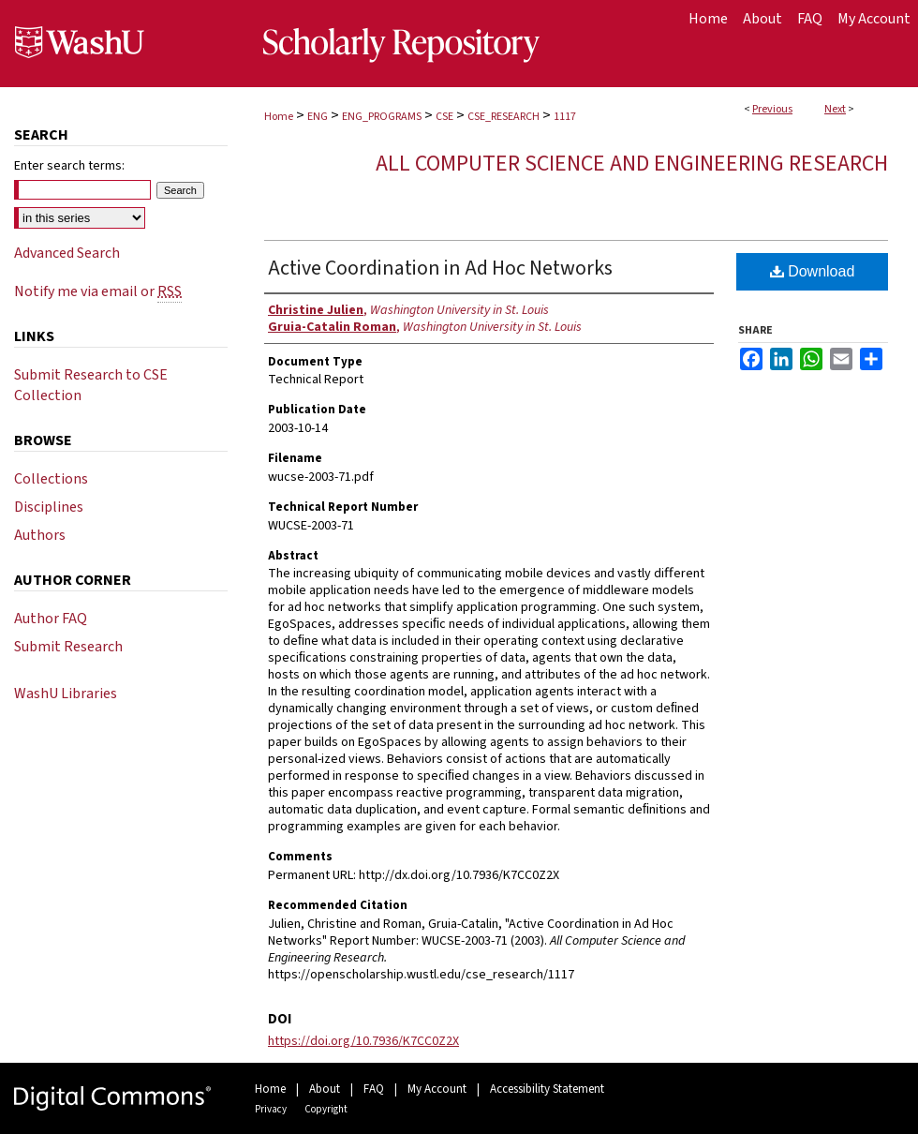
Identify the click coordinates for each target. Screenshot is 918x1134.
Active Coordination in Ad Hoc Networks (440, 268)
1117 (565, 117)
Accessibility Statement (547, 1089)
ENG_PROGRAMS (382, 117)
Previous (772, 109)
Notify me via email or (98, 291)
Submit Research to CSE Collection (91, 385)
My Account (436, 1089)
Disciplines (48, 507)
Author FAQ (50, 618)
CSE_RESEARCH (503, 117)
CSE (444, 117)
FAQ (373, 1089)
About (324, 1089)
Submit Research (68, 646)
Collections (51, 479)
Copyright (326, 1109)
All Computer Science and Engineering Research (632, 163)
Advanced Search (67, 253)
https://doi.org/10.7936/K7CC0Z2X (363, 1041)
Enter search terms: (69, 166)
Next (835, 109)
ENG (317, 117)
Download (812, 271)
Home (278, 117)
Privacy (271, 1109)
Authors (40, 535)
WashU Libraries (65, 693)
